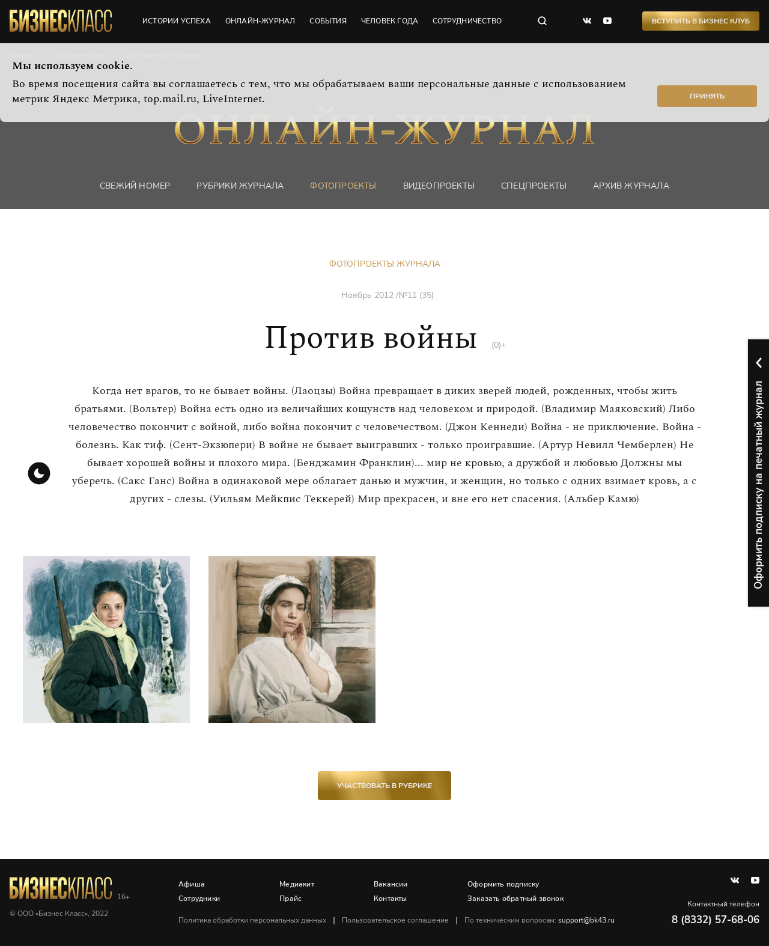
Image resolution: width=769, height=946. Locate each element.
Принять (707, 96)
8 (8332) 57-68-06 (715, 920)
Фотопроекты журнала (384, 264)
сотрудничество (467, 21)
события (327, 21)
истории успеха (176, 21)
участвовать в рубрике (384, 785)
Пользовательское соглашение (395, 920)
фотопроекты (343, 186)
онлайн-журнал (260, 21)
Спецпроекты (534, 186)
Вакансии (391, 884)
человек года (389, 21)
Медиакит (296, 884)
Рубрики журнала (240, 186)
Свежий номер (135, 186)
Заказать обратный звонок (515, 898)
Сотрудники (199, 898)
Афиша (191, 884)
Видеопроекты (439, 186)
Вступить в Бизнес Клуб (701, 21)
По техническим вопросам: (539, 920)
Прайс (290, 898)
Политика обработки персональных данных (252, 920)
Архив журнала (631, 186)
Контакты (390, 898)
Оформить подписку (503, 884)
